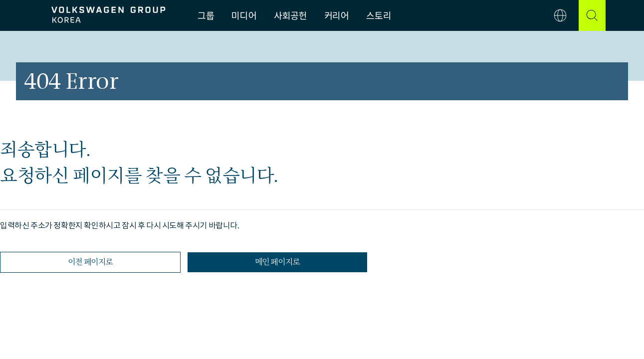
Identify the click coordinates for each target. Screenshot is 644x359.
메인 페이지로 (277, 262)
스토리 (378, 15)
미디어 (243, 15)
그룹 (206, 15)
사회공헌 (290, 15)
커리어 (336, 15)
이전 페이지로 (90, 262)
